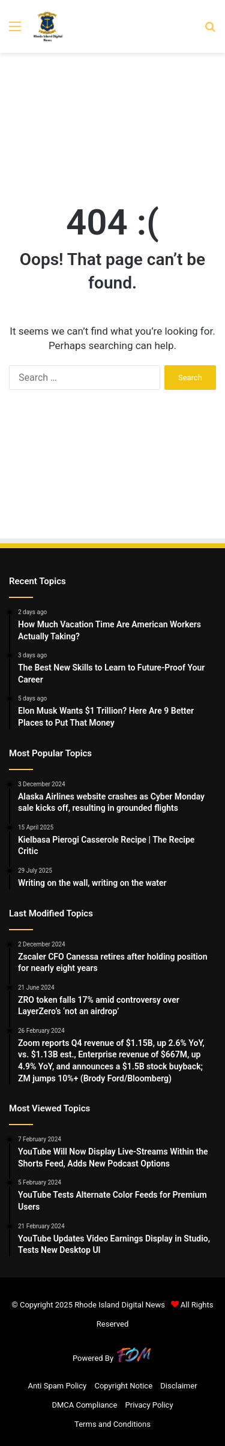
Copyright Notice (123, 1385)
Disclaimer (178, 1385)
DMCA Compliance (84, 1404)
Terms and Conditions (112, 1424)
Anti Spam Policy (57, 1385)
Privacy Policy (149, 1404)
